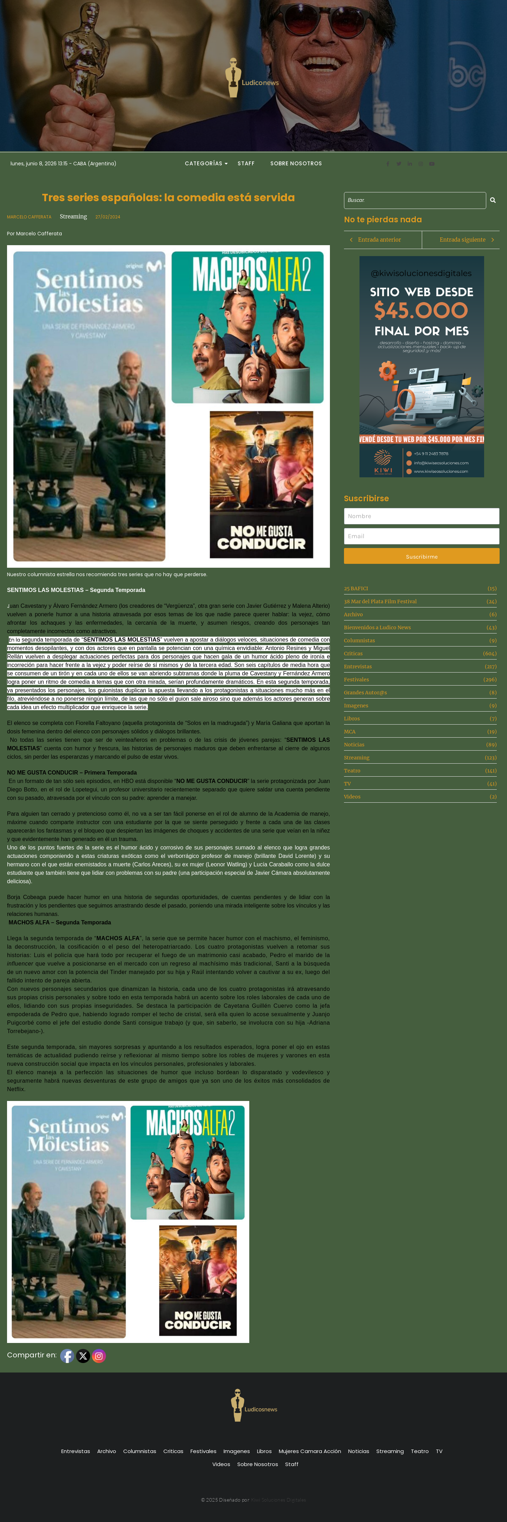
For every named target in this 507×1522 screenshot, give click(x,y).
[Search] (415, 200)
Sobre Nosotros (296, 163)
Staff (246, 163)
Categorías (205, 163)
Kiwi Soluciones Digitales (278, 1500)
